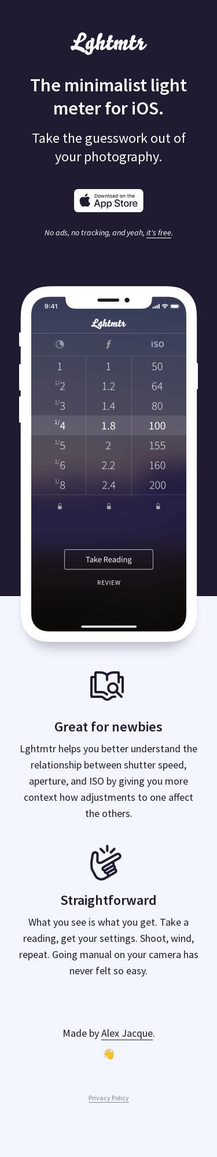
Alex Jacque (127, 1033)
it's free (158, 232)
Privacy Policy (109, 1097)
